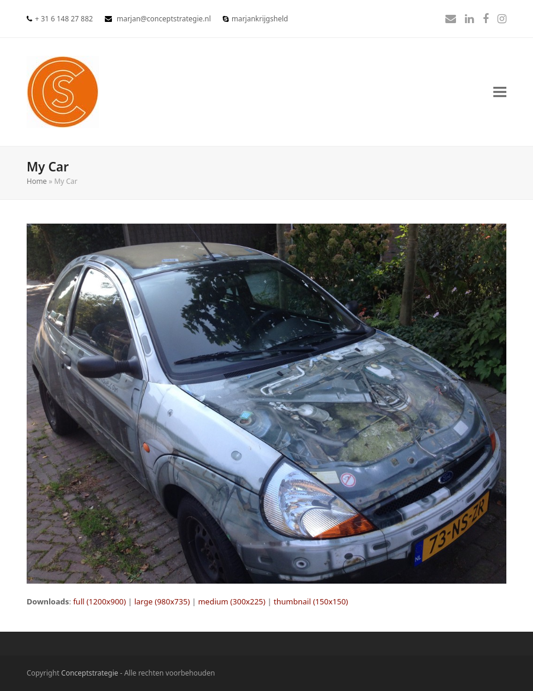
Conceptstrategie (89, 673)
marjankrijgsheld (260, 19)
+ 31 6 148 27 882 (64, 19)
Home (37, 181)
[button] (499, 92)
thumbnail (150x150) (311, 601)
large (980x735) (162, 601)
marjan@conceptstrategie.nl (164, 19)
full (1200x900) (99, 601)
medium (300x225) (231, 601)
